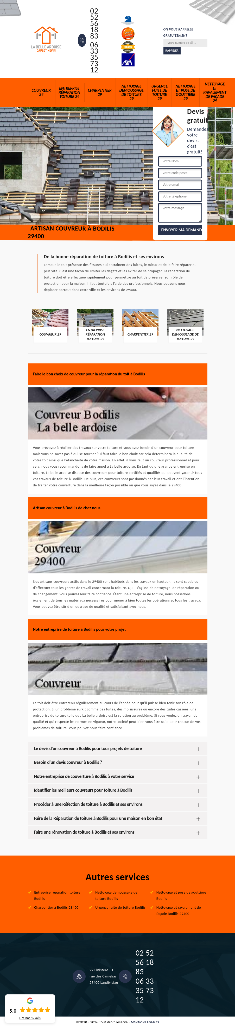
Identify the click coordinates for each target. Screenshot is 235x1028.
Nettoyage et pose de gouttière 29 (185, 92)
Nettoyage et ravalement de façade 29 (214, 92)
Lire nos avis (30, 1018)
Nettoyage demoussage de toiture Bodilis (116, 895)
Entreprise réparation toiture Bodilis (57, 895)
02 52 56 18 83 (94, 23)
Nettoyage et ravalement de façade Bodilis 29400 (178, 910)
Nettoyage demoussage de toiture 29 (131, 92)
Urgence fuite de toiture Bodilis (120, 907)
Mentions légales (145, 1022)
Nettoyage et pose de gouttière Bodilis (181, 895)
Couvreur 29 (41, 92)
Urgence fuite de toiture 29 (159, 92)
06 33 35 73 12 (94, 57)
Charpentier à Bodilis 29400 (56, 907)
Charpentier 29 (100, 92)
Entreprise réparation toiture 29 (69, 92)
